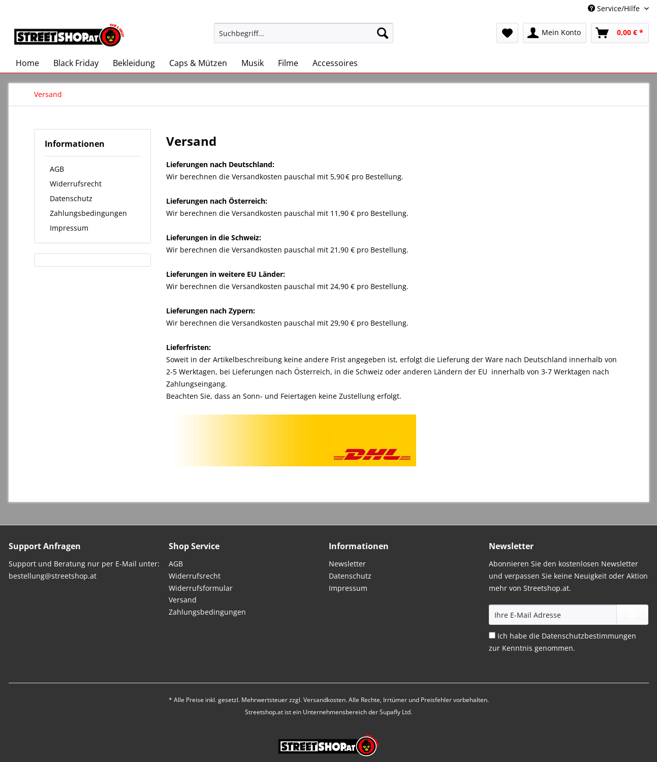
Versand (183, 600)
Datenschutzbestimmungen (589, 636)
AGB (57, 169)
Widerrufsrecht (76, 183)
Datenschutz (71, 198)
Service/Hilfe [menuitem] (615, 8)
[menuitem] (303, 38)
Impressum (69, 228)
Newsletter (347, 563)
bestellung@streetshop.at (53, 576)
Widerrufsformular (201, 588)
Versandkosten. (325, 699)
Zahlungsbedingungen (88, 213)
